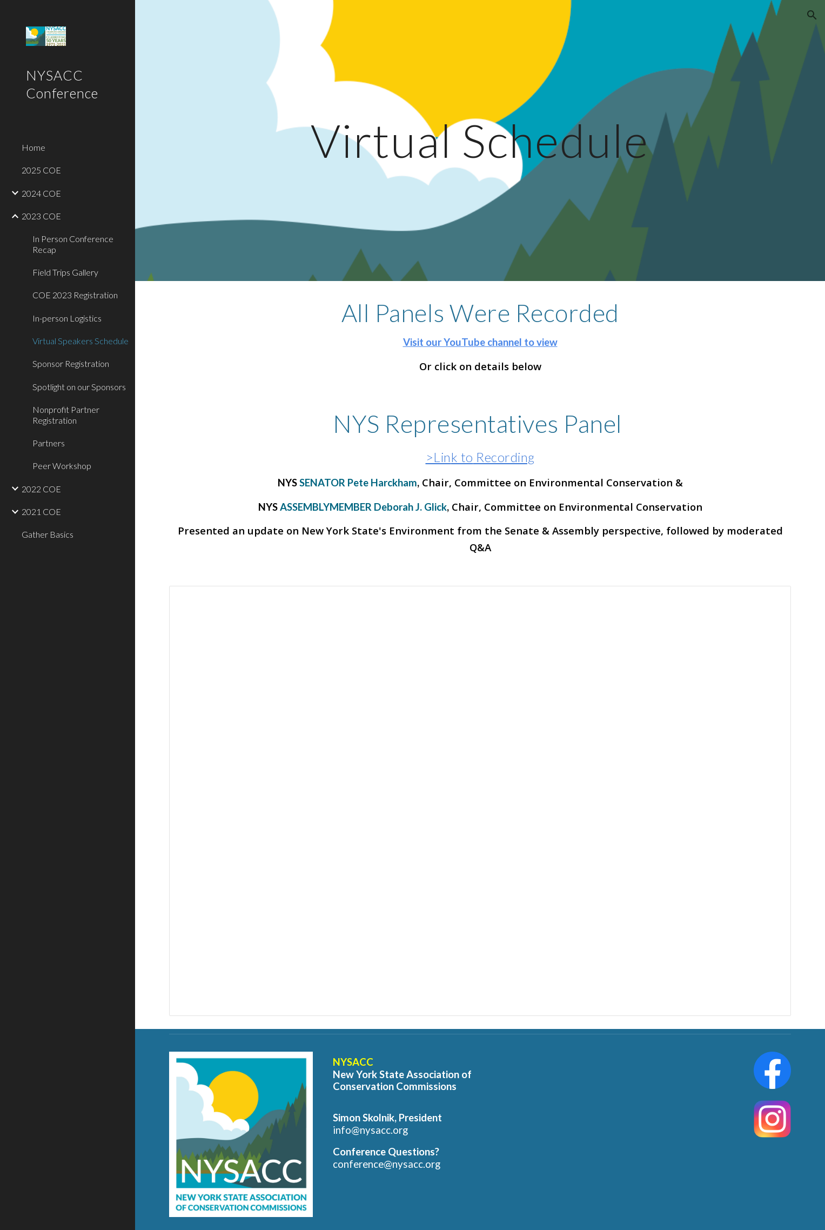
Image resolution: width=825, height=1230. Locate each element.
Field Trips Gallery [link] (65, 272)
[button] (812, 15)
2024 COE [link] (41, 193)
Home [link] (33, 147)
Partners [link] (48, 443)
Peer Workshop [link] (61, 465)
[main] (480, 140)
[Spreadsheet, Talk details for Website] (480, 801)
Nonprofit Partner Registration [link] (65, 414)
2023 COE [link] (41, 216)
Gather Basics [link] (47, 534)
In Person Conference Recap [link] (72, 243)
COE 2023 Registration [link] (75, 295)
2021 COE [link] (41, 511)
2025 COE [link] (41, 170)
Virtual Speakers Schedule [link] (80, 341)
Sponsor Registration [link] (70, 363)
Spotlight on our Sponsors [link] (79, 387)
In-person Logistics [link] (67, 318)
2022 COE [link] (41, 489)
